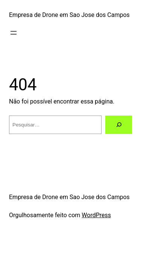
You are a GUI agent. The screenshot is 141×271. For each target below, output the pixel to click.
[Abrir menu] (13, 32)
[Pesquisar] (118, 125)
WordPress (96, 215)
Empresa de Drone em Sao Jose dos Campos (69, 14)
